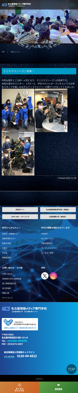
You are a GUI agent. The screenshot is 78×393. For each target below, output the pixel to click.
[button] (72, 4)
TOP (3, 52)
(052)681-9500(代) (17, 341)
